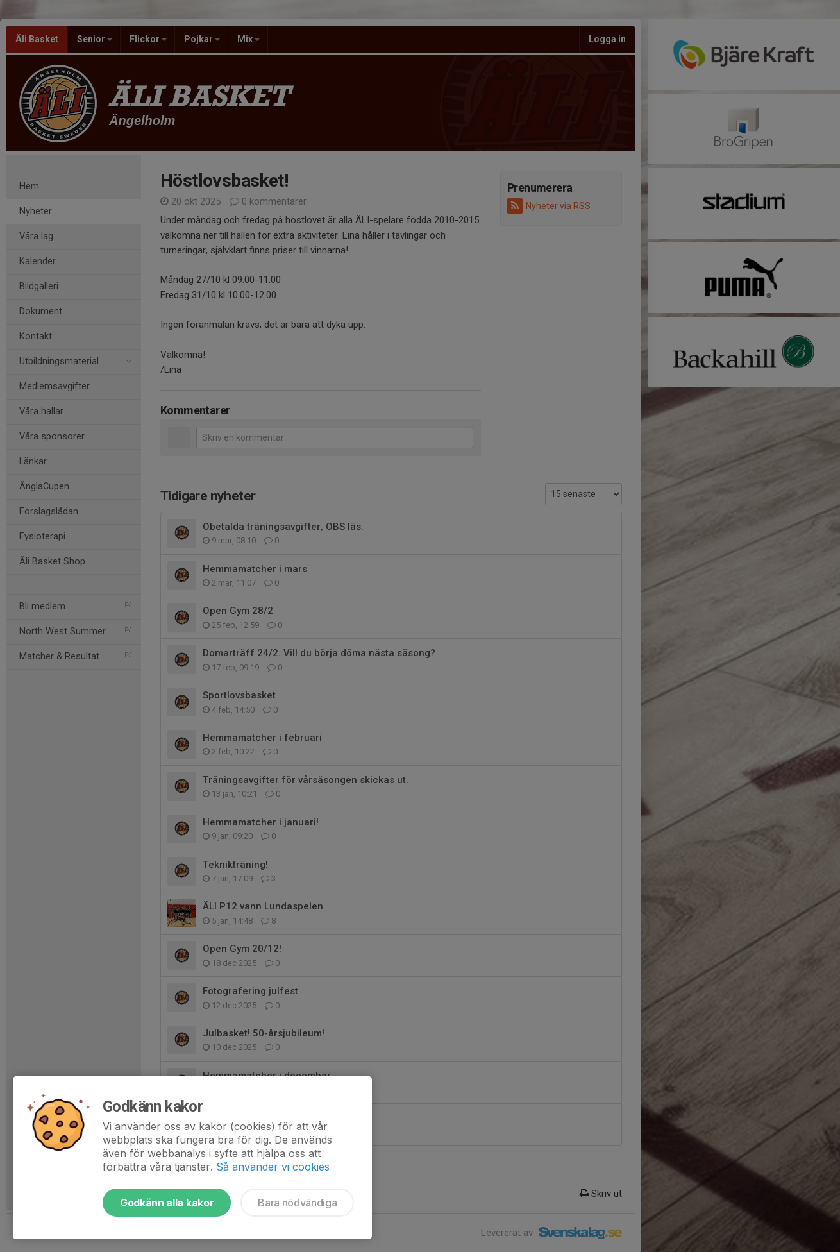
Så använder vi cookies (273, 1166)
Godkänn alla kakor (167, 1202)
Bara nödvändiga (297, 1202)
